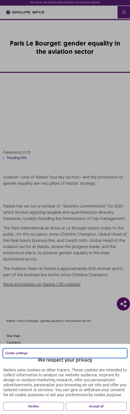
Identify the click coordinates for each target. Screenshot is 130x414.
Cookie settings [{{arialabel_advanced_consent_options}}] (16, 353)
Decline (33, 406)
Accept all (96, 406)
